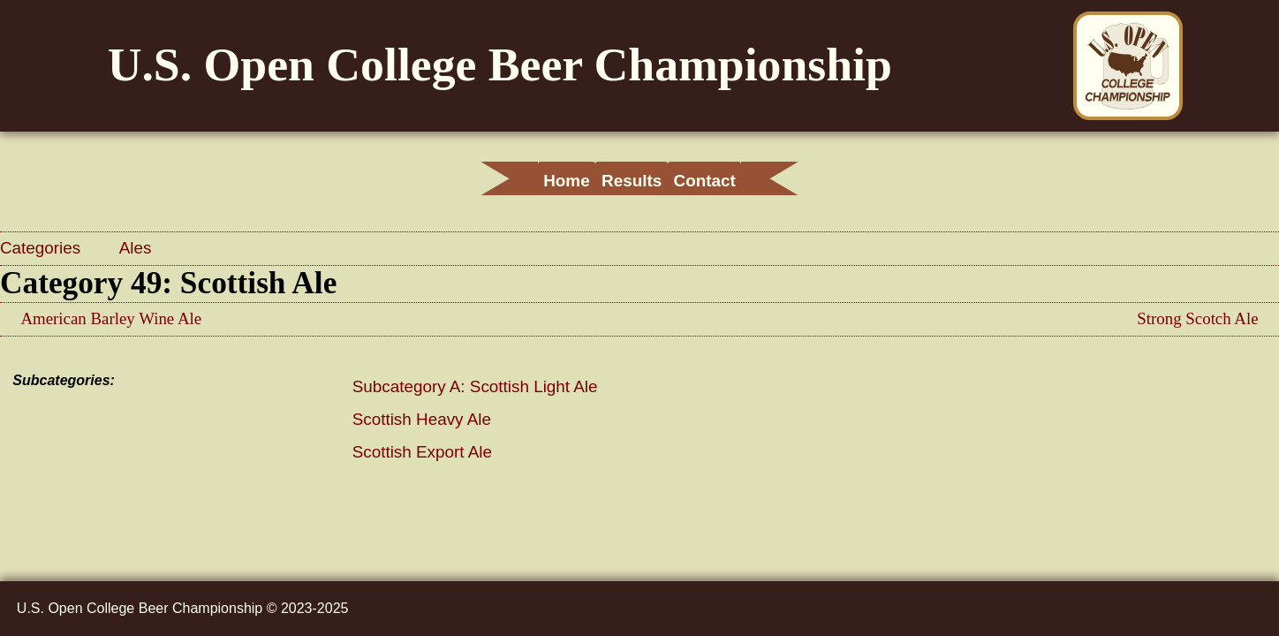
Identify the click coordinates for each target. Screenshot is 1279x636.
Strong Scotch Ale (1197, 318)
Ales (135, 247)
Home (527, 180)
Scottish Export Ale (422, 452)
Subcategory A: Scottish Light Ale (475, 386)
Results (632, 180)
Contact (743, 180)
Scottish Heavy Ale (421, 419)
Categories (42, 247)
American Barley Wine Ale (110, 318)
